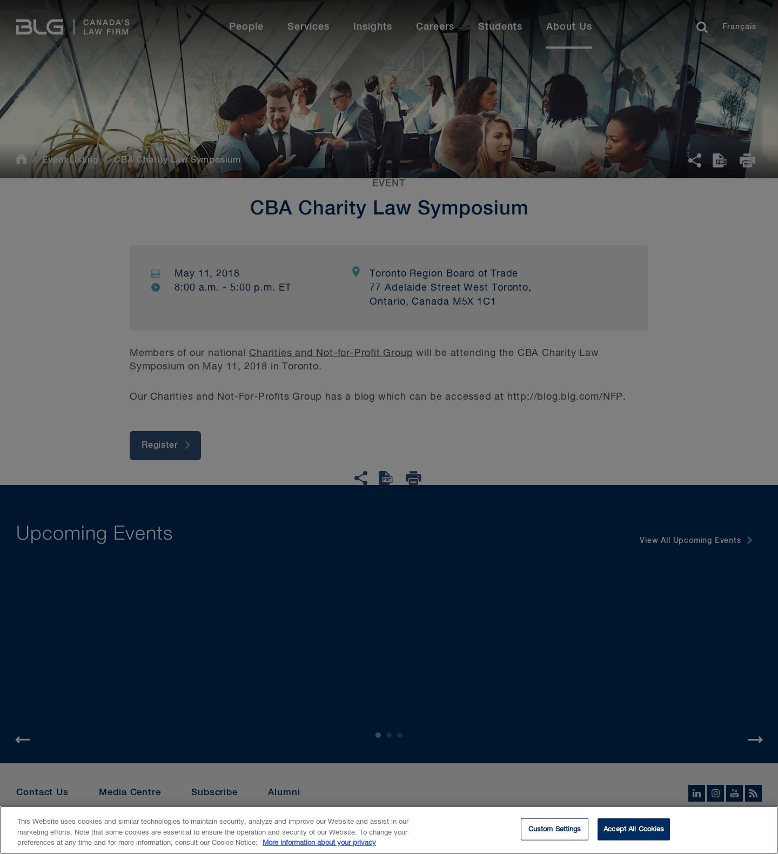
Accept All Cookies (633, 831)
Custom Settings (554, 831)
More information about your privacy (319, 845)
